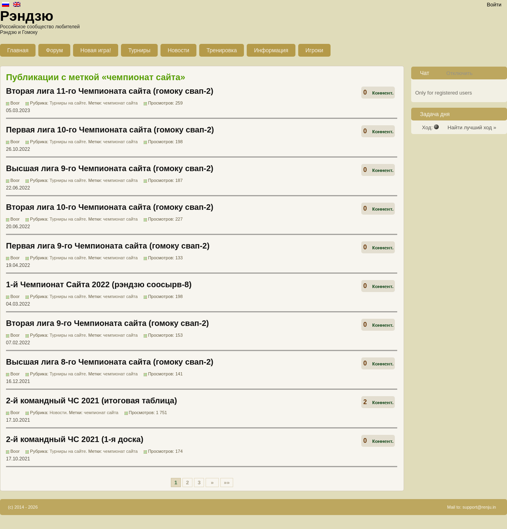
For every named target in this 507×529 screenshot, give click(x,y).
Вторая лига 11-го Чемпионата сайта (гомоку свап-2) (109, 91)
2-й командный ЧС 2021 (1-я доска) (74, 439)
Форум (54, 50)
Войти (494, 5)
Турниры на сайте (68, 103)
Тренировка (221, 50)
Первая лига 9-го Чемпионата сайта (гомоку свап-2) (108, 245)
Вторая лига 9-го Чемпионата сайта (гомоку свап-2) (107, 323)
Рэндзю (26, 16)
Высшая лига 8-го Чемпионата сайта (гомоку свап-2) (109, 361)
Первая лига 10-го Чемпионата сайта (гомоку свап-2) (110, 129)
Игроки (314, 50)
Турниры (139, 50)
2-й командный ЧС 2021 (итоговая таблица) (91, 400)
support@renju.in (479, 507)
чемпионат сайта (120, 103)
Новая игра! (95, 50)
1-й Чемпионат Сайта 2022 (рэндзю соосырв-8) (99, 284)
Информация (271, 50)
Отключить (459, 73)
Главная (17, 50)
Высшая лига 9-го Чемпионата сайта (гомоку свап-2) (109, 168)
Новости (178, 50)
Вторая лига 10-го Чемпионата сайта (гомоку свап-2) (109, 207)
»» (227, 483)
